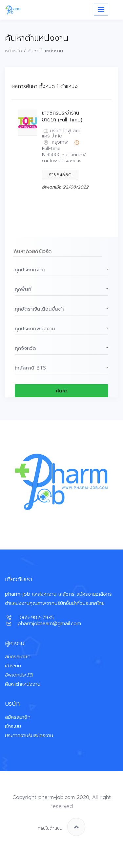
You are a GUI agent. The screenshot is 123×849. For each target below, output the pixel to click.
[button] (61, 269)
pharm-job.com (56, 797)
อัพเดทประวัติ (19, 675)
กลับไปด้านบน (61, 827)
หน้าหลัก (13, 51)
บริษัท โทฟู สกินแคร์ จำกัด (62, 133)
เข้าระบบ (13, 666)
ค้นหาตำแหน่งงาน (22, 684)
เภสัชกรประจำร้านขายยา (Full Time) (62, 116)
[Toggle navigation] (101, 10)
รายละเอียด (60, 174)
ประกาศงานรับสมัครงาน (29, 735)
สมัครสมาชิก (18, 656)
